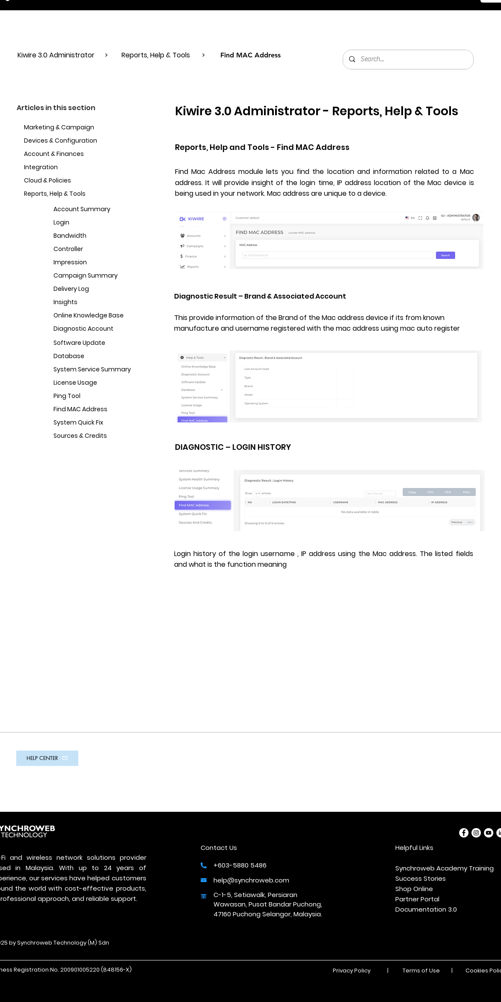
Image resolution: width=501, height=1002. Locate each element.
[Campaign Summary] (95, 276)
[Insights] (95, 302)
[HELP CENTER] (47, 758)
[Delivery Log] (95, 289)
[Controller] (95, 249)
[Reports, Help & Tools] (70, 194)
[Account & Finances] (66, 154)
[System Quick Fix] (95, 423)
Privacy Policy (352, 970)
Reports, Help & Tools (156, 55)
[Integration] (74, 167)
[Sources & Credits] (95, 436)
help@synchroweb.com (251, 880)
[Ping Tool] (95, 396)
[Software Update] (95, 343)
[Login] (95, 223)
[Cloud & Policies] (74, 181)
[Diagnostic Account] (95, 329)
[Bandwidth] (95, 236)
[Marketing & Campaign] (66, 128)
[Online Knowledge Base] (95, 316)
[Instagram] (476, 832)
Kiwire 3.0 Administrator (57, 55)
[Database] (95, 356)
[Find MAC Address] (95, 409)
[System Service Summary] (95, 370)
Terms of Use (421, 970)
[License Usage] (95, 383)
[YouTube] (488, 832)
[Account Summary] (95, 209)
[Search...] (407, 59)
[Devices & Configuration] (66, 141)
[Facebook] (463, 832)
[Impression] (95, 262)
